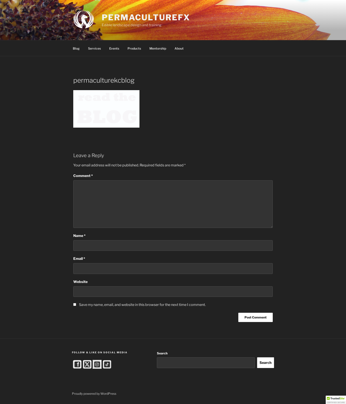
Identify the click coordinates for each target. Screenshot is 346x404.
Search (162, 353)
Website (80, 282)
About (179, 48)
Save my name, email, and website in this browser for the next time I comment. (142, 305)
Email (79, 259)
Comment (83, 176)
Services (94, 48)
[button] (336, 400)
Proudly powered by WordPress (94, 393)
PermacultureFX (146, 17)
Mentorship (157, 48)
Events (114, 48)
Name (79, 236)
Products (134, 48)
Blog (76, 48)
